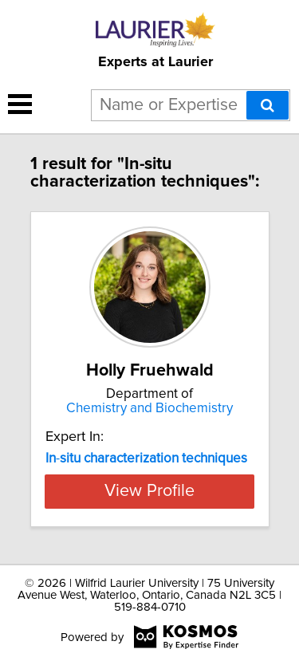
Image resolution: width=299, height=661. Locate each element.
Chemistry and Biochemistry (149, 408)
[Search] (267, 105)
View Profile (149, 491)
